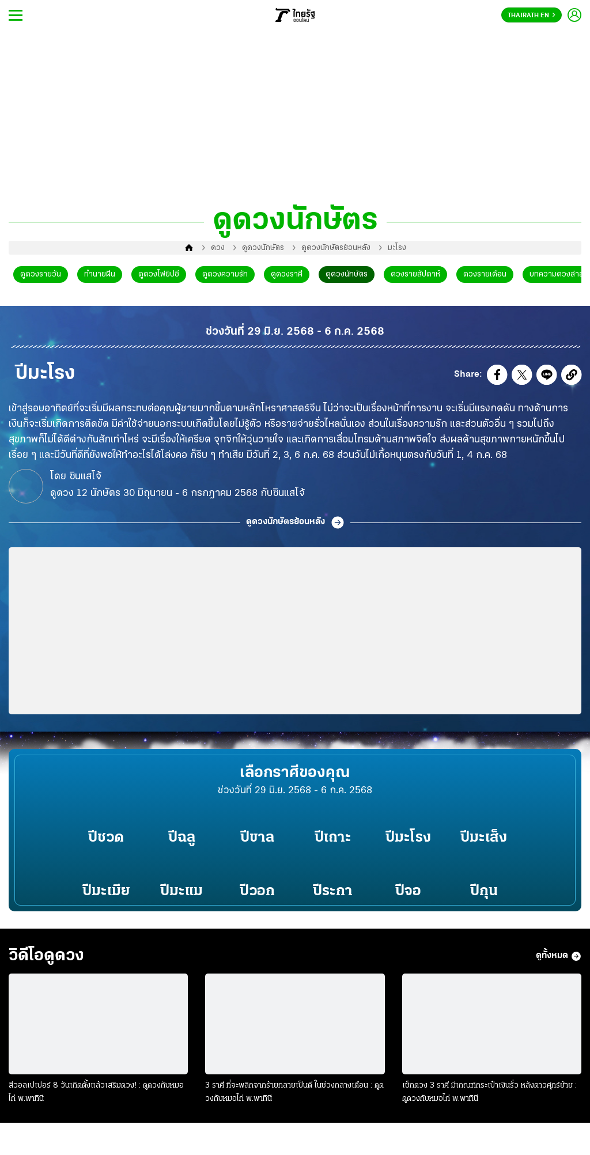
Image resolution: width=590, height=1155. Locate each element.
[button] (497, 377)
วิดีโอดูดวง (46, 956)
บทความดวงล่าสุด (559, 274)
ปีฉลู (181, 838)
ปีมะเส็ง (483, 838)
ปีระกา (333, 891)
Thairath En (531, 15)
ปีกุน (484, 891)
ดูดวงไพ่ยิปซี (158, 274)
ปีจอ (408, 891)
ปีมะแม (181, 891)
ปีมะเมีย (106, 891)
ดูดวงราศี (286, 274)
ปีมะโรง (408, 838)
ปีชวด (106, 838)
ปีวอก (257, 891)
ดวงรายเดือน (484, 274)
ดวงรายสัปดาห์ (415, 274)
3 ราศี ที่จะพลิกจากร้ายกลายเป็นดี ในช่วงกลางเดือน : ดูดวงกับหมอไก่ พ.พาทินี (294, 1092)
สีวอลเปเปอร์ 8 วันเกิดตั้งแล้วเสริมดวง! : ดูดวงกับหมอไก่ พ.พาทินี (96, 1092)
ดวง (218, 248)
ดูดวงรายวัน (40, 274)
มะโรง (397, 248)
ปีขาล (257, 838)
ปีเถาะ (333, 838)
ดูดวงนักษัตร (263, 248)
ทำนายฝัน (99, 274)
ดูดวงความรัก (225, 274)
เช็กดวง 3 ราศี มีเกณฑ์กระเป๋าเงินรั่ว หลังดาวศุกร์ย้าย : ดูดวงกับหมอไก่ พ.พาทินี (489, 1092)
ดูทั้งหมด (558, 956)
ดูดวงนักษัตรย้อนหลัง (335, 248)
